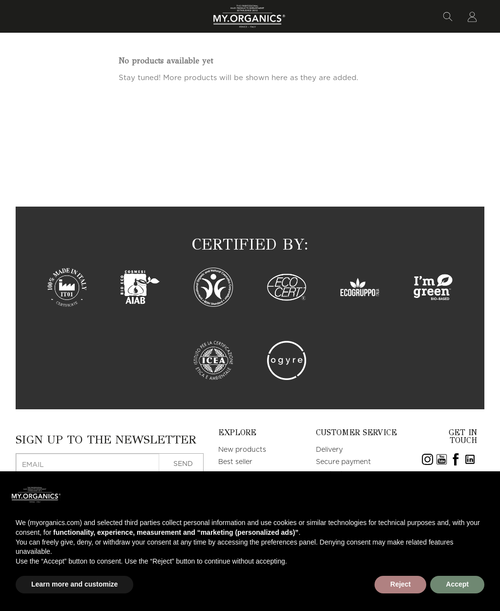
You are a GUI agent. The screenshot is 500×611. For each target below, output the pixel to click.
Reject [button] (400, 584)
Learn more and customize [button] (74, 584)
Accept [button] (457, 584)
